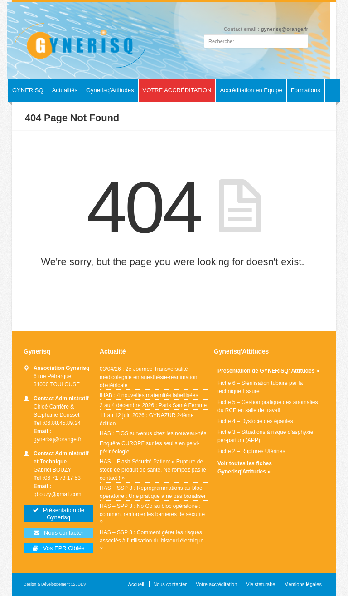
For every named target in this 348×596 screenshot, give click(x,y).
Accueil (136, 584)
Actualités (64, 90)
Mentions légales (303, 584)
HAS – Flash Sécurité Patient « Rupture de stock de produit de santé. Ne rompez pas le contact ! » (153, 469)
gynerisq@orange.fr (284, 29)
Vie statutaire (260, 584)
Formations (305, 90)
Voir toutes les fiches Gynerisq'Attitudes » (245, 467)
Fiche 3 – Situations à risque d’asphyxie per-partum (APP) (265, 436)
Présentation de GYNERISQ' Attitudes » (268, 371)
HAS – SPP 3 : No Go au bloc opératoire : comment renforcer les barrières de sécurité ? (152, 514)
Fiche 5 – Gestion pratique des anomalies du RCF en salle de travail (268, 406)
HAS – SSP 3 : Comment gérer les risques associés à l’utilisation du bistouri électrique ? (151, 540)
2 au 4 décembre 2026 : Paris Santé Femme (153, 405)
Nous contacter (170, 584)
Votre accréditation (216, 584)
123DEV (79, 584)
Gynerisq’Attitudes (110, 90)
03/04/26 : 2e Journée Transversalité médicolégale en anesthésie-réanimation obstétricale (148, 377)
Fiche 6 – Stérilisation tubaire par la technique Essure (260, 387)
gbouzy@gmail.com (58, 494)
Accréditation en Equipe (251, 90)
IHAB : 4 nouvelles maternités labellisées (149, 395)
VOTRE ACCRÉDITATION (177, 90)
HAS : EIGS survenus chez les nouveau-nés (153, 433)
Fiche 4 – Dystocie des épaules (255, 421)
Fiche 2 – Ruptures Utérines (251, 451)
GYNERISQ (28, 90)
